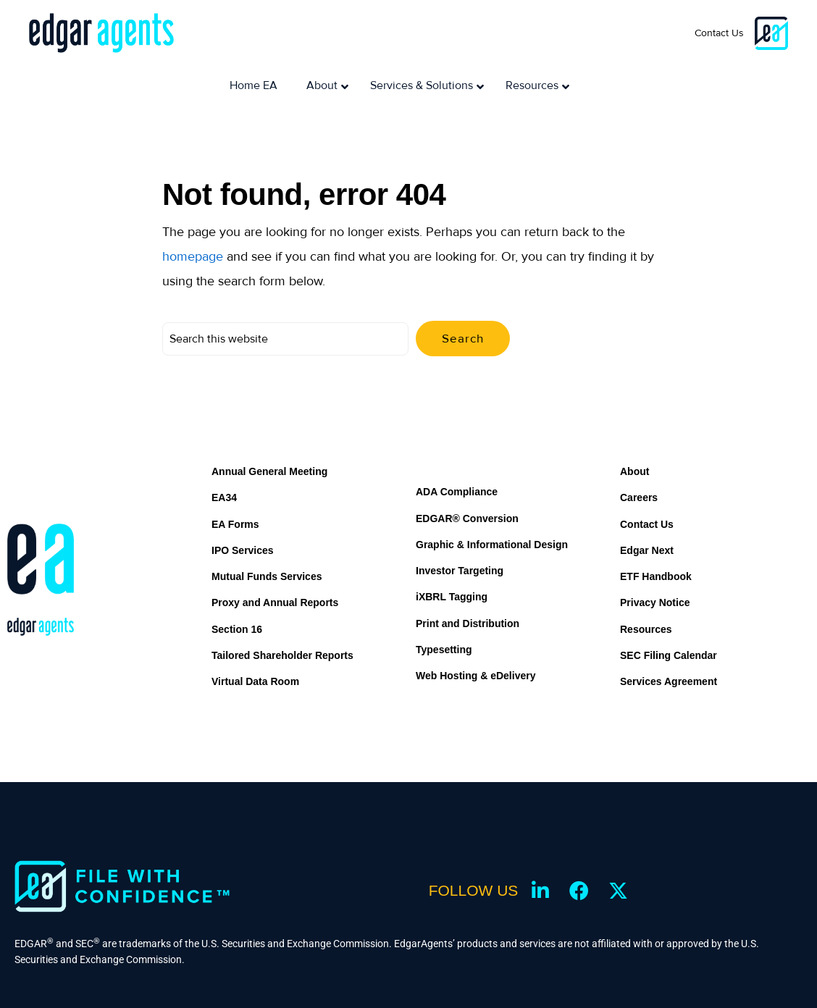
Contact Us (719, 33)
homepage (192, 218)
